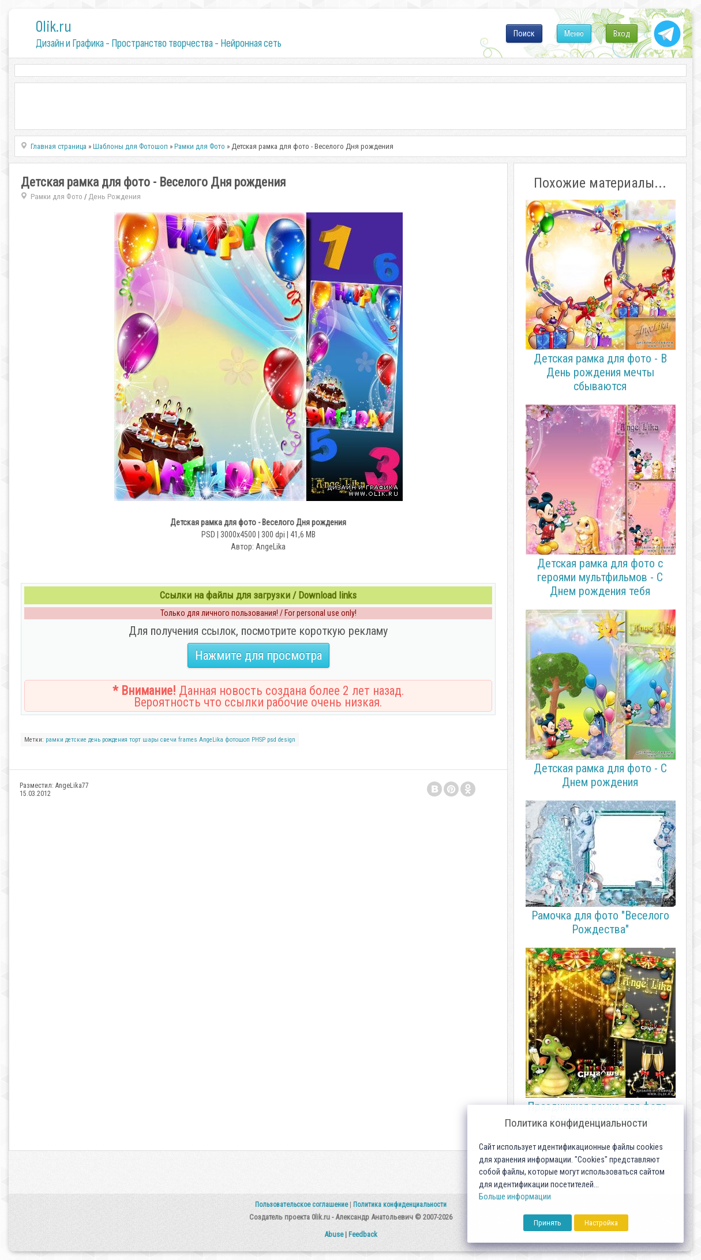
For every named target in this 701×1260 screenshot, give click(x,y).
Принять (547, 1222)
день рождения (108, 739)
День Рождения (114, 196)
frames (187, 739)
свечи (168, 739)
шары (151, 739)
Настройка (601, 1222)
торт (135, 739)
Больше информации (515, 1197)
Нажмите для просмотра (258, 655)
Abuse (333, 1234)
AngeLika (211, 739)
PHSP (258, 739)
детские (76, 739)
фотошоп (237, 739)
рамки (54, 739)
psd (271, 739)
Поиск (524, 33)
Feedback (362, 1234)
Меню (574, 33)
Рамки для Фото (57, 196)
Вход (621, 33)
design (286, 739)
